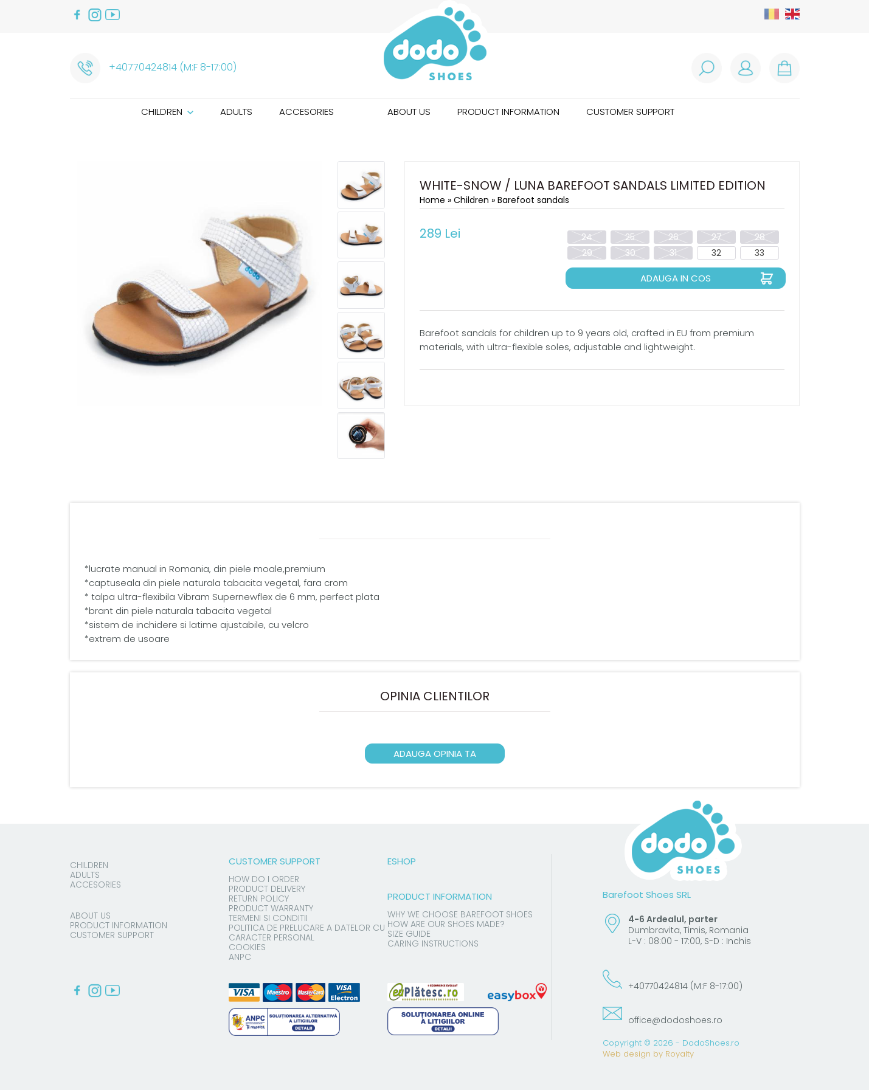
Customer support (630, 111)
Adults (236, 111)
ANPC (240, 957)
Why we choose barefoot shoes (460, 914)
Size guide (409, 934)
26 (673, 237)
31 (673, 253)
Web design (627, 1054)
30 (630, 253)
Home (432, 200)
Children (167, 111)
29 (587, 253)
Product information (508, 111)
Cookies (247, 947)
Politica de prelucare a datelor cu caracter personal (307, 932)
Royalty (679, 1054)
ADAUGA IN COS (675, 278)
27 (716, 237)
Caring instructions (433, 943)
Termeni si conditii (268, 918)
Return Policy (259, 898)
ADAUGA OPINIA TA (434, 753)
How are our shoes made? (446, 924)
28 (760, 237)
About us (409, 111)
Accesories (306, 111)
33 (759, 253)
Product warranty (271, 908)
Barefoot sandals (533, 200)
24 (586, 237)
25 (630, 237)
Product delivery (267, 889)
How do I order (264, 879)
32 (716, 253)
